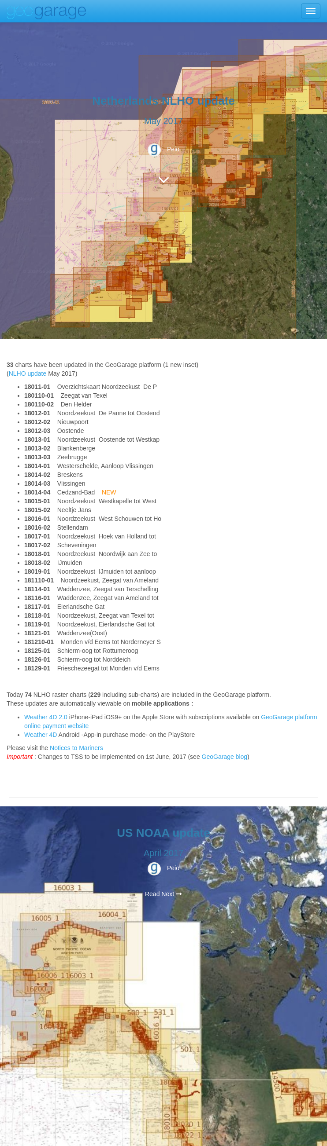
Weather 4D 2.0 (46, 717)
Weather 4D (40, 734)
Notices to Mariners (76, 747)
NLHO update (28, 373)
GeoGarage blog (225, 756)
